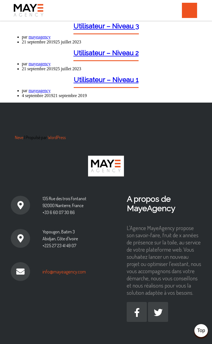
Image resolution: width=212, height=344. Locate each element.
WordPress (57, 137)
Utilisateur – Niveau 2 (106, 53)
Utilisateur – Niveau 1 (106, 80)
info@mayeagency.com (64, 272)
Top (201, 330)
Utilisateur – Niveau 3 (106, 26)
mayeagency (39, 37)
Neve (19, 137)
